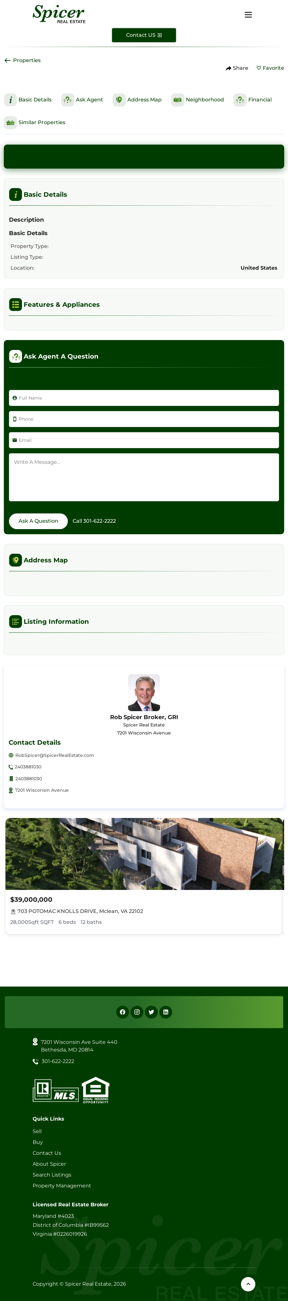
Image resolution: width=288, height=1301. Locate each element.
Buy (38, 1142)
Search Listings (52, 1175)
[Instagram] (137, 1012)
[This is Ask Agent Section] (82, 100)
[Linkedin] (165, 1012)
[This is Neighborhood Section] (197, 100)
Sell (37, 1131)
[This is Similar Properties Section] (34, 122)
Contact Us (47, 1153)
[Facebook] (122, 1012)
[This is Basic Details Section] (28, 99)
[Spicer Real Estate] (59, 14)
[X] (151, 1012)
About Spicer (49, 1164)
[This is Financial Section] (253, 100)
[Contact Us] (144, 35)
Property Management (62, 1186)
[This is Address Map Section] (137, 100)
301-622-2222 (99, 521)
